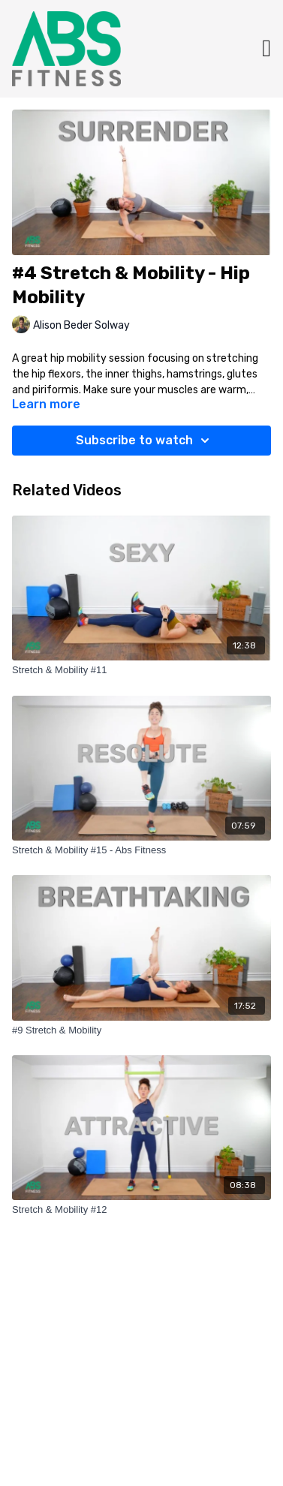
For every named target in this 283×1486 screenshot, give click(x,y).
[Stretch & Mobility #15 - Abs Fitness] (141, 850)
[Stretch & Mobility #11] (141, 670)
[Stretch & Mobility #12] (141, 1209)
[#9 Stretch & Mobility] (141, 1030)
